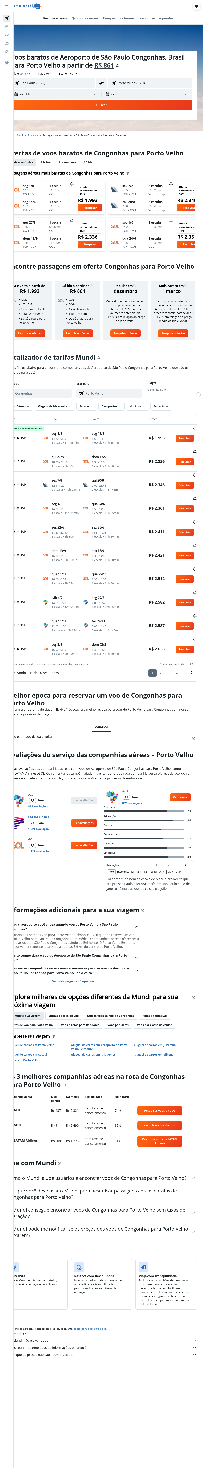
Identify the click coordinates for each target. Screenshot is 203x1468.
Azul (45, 823)
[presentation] (149, 66)
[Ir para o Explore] (7, 52)
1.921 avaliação (52, 858)
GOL (45, 868)
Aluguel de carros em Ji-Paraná (159, 1077)
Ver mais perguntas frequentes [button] (82, 1014)
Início (22, 135)
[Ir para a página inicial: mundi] (27, 6)
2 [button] (161, 698)
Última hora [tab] (81, 170)
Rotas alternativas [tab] (168, 1048)
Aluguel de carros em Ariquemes (102, 1087)
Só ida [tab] (102, 170)
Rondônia (46, 135)
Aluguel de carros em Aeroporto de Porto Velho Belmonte (104, 1079)
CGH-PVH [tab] (108, 752)
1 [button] (152, 698)
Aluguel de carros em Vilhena (158, 1087)
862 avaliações (51, 835)
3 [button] (169, 698)
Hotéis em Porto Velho (37, 1092)
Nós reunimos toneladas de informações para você (110, 1386)
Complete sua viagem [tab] (39, 1048)
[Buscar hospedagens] (7, 27)
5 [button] (186, 698)
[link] (42, 350)
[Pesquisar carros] (7, 35)
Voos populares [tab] (131, 1057)
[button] (6, 6)
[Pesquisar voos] (7, 18)
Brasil (33, 135)
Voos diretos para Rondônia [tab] (94, 1057)
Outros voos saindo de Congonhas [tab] (124, 1048)
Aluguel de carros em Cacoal (41, 1087)
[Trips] (7, 63)
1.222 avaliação (52, 880)
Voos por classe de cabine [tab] (168, 1057)
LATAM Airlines (52, 846)
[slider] (198, 410)
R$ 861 (136, 65)
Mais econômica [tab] (36, 170)
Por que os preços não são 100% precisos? (110, 1393)
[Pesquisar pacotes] (7, 43)
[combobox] (82, 74)
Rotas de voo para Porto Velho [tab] (45, 1057)
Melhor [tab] (60, 170)
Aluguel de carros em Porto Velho (45, 1077)
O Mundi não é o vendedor (110, 1379)
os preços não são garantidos (103, 1367)
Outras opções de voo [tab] (77, 1048)
